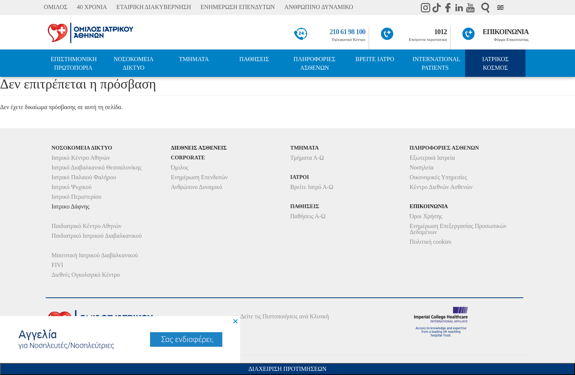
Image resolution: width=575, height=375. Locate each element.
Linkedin (459, 7)
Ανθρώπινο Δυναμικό (196, 187)
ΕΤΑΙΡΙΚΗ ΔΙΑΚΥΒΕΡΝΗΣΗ (153, 7)
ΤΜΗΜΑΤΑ (194, 59)
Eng (500, 7)
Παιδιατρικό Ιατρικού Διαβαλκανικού (96, 235)
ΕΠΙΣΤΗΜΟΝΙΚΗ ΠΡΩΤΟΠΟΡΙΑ (74, 63)
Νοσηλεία (422, 167)
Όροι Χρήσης (426, 216)
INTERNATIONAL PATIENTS (437, 63)
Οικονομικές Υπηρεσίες (438, 177)
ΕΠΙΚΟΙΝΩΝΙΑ (506, 32)
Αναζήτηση (485, 7)
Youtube (470, 7)
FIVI (57, 265)
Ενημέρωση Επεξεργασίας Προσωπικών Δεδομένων (458, 229)
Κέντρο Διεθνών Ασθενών (441, 187)
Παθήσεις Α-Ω (308, 216)
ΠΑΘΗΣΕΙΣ (254, 59)
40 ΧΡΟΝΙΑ (92, 7)
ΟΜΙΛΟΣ (56, 7)
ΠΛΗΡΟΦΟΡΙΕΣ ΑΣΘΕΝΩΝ (315, 63)
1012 (440, 32)
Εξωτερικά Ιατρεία (432, 157)
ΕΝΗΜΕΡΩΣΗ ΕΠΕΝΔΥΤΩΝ (237, 7)
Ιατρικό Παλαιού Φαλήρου (83, 177)
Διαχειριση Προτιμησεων (287, 369)
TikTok (436, 7)
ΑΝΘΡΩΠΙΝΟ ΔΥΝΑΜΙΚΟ (318, 7)
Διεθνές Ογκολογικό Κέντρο (85, 275)
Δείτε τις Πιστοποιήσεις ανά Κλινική (284, 316)
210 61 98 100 (347, 32)
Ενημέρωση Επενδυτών (199, 177)
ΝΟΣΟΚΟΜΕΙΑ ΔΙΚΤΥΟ (134, 63)
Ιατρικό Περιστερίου (76, 197)
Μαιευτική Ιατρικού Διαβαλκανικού (94, 255)
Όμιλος (180, 167)
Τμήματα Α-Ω (307, 157)
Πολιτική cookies (430, 241)
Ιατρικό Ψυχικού (71, 187)
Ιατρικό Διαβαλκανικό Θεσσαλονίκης (96, 167)
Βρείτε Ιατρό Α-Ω (311, 187)
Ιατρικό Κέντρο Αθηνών (80, 157)
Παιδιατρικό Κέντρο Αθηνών (86, 226)
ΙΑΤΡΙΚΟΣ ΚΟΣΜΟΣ (495, 63)
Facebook (447, 7)
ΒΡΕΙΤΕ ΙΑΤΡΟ (374, 59)
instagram (425, 7)
